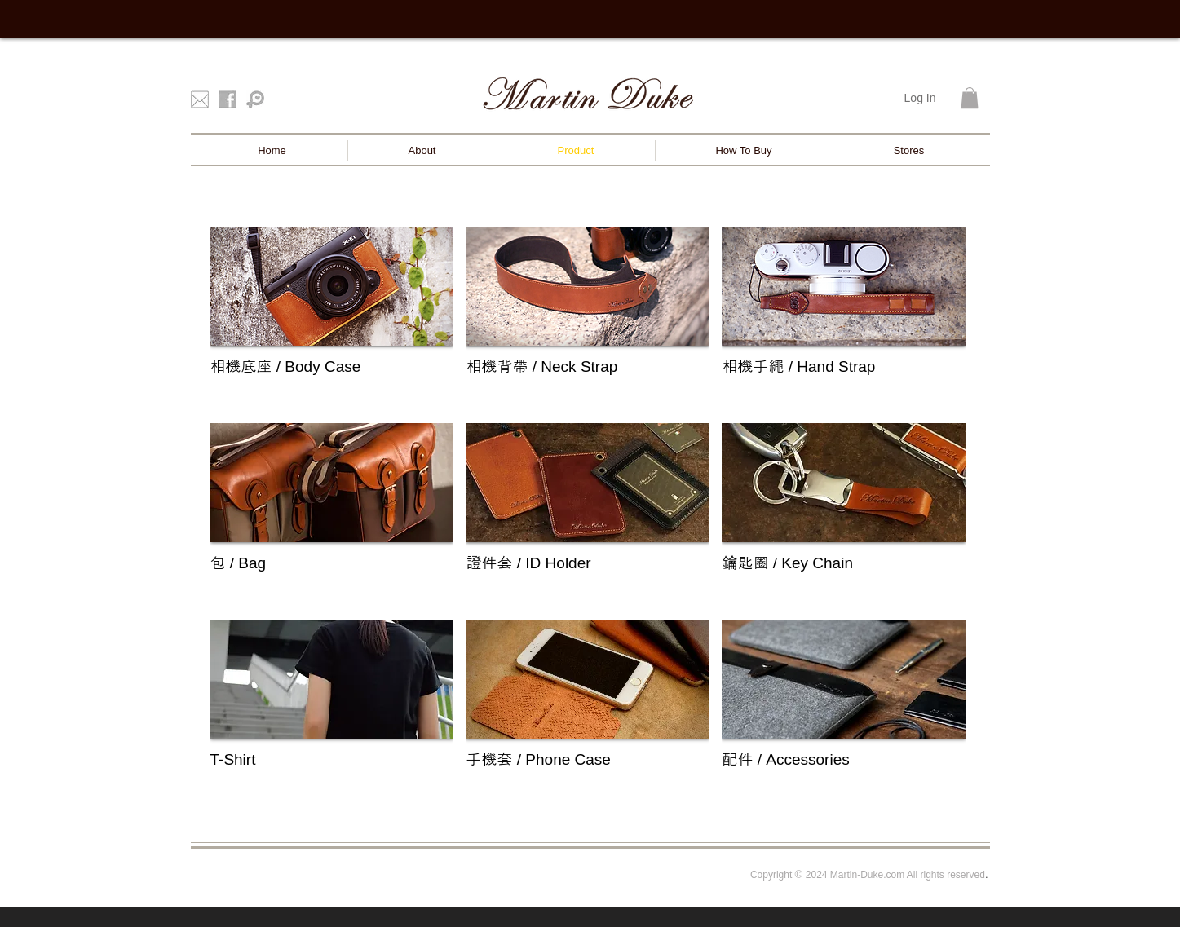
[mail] (200, 99)
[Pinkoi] (255, 99)
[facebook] (227, 99)
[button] (970, 97)
